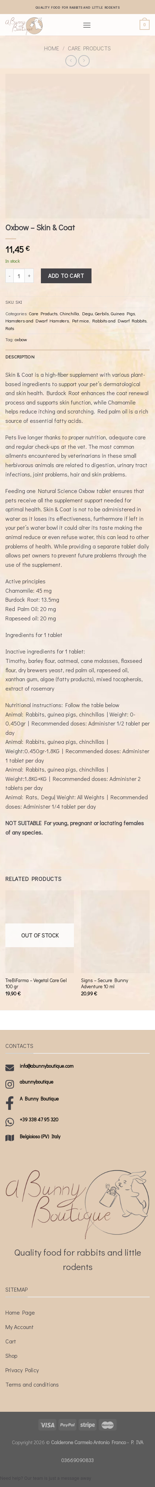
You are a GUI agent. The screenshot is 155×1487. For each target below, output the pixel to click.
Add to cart (66, 275)
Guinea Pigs (123, 313)
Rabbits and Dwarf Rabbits (119, 321)
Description (19, 357)
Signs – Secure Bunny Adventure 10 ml (104, 983)
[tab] (77, 356)
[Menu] (87, 25)
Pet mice (80, 321)
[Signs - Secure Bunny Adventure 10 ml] (115, 931)
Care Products (89, 48)
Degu (87, 313)
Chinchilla (69, 313)
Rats (9, 328)
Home (51, 48)
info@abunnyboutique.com (47, 1066)
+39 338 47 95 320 (39, 1119)
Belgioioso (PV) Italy (40, 1136)
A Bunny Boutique (39, 1098)
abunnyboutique (36, 1082)
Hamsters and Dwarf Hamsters (37, 321)
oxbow (21, 339)
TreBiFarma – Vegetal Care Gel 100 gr (36, 983)
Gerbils (102, 313)
